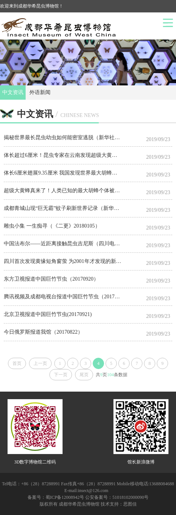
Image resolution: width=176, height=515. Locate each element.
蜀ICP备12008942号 (65, 497)
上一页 (40, 363)
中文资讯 (12, 92)
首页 (16, 363)
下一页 (60, 374)
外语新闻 (40, 92)
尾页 (84, 374)
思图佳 (130, 504)
